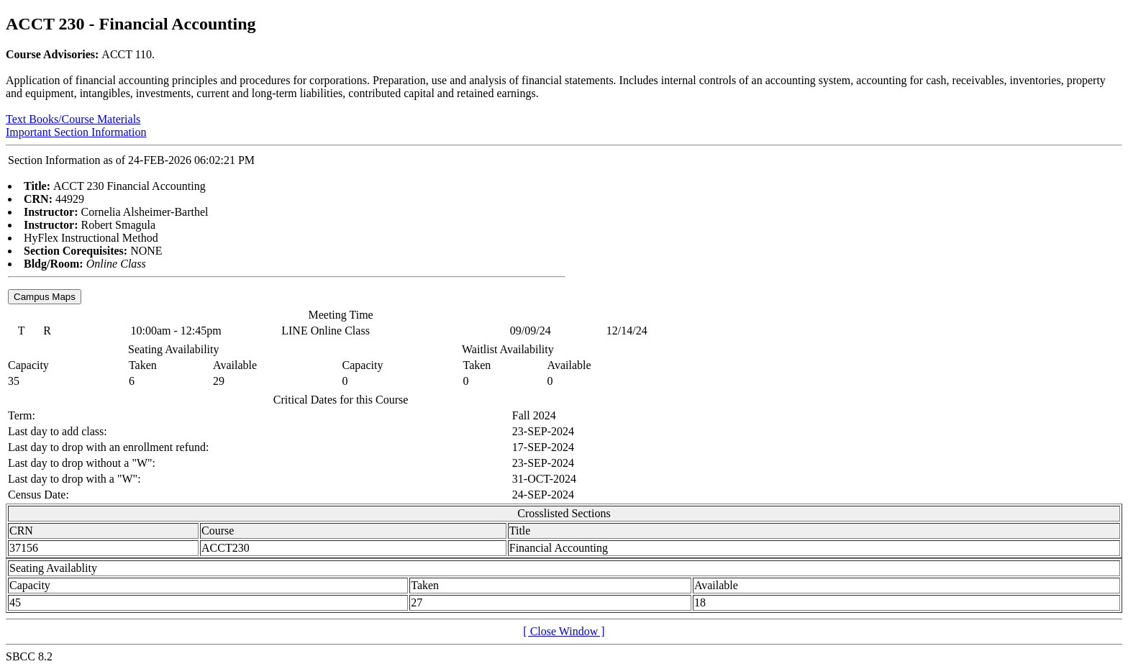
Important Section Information (76, 132)
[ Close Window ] (563, 631)
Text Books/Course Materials (73, 119)
